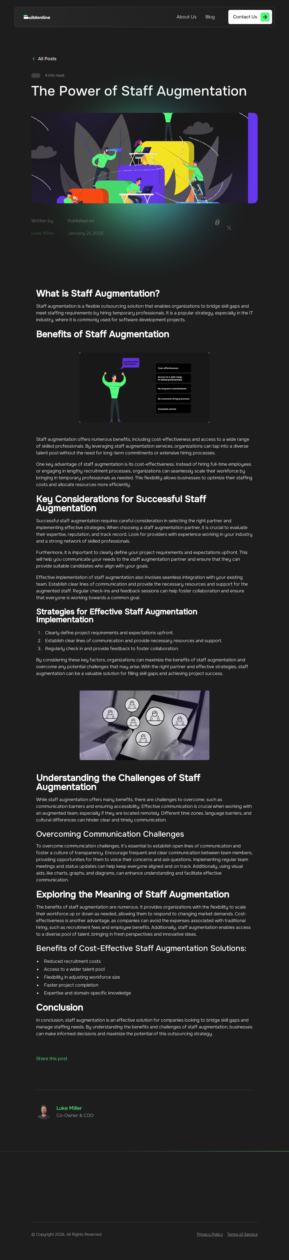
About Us (186, 17)
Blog (210, 17)
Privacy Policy (210, 1234)
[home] (43, 17)
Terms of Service (242, 1234)
